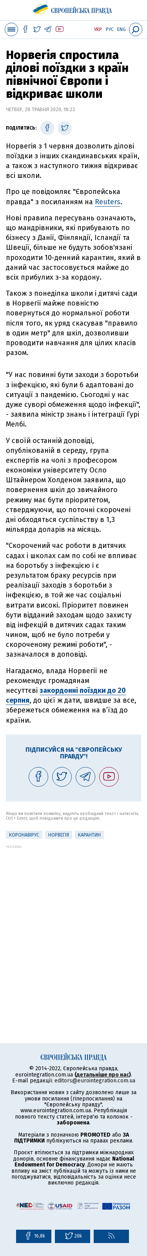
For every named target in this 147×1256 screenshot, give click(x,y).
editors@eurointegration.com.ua (94, 1080)
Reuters (107, 202)
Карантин (89, 835)
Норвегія (58, 835)
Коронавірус (24, 835)
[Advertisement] (73, 922)
